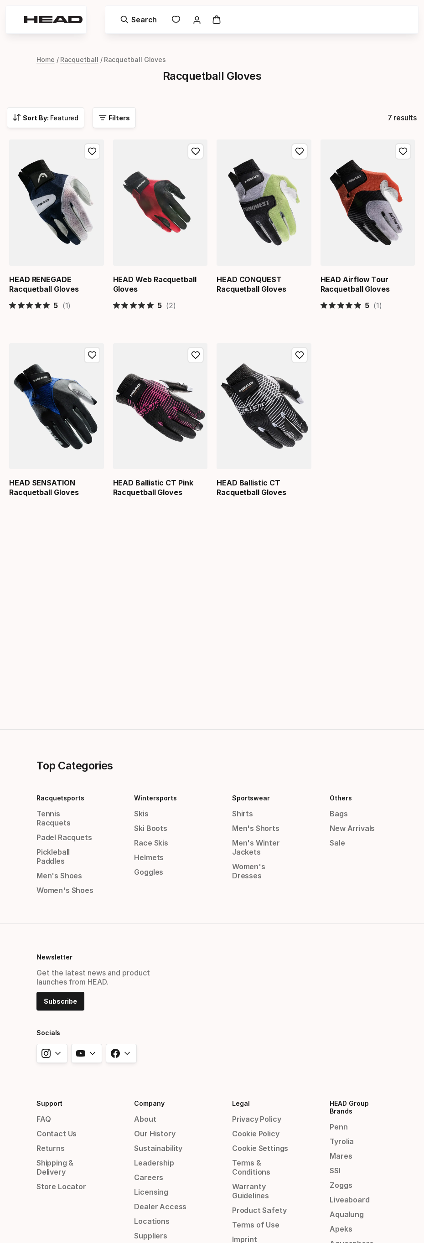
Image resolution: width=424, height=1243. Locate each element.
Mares (341, 1155)
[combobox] (45, 118)
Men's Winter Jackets (256, 847)
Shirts (242, 813)
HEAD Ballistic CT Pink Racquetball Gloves (153, 486)
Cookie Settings (260, 1148)
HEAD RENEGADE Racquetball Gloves (44, 284)
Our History (154, 1133)
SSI (335, 1170)
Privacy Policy (256, 1119)
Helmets (149, 857)
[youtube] (86, 1053)
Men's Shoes (59, 875)
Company (149, 1103)
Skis (141, 813)
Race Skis (151, 842)
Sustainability (158, 1148)
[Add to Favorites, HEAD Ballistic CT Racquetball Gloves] (299, 354)
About (145, 1119)
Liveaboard (349, 1199)
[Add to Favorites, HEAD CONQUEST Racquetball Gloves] (299, 151)
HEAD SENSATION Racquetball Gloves (44, 486)
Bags (338, 813)
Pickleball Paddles (53, 856)
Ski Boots (150, 828)
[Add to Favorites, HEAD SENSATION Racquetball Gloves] (92, 354)
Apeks (341, 1228)
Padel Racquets (64, 837)
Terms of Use (255, 1224)
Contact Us (56, 1133)
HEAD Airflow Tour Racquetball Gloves (355, 284)
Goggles (148, 872)
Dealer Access (160, 1206)
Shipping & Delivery (54, 1167)
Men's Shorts (255, 828)
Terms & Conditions (251, 1167)
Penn (338, 1126)
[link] (176, 19)
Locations (151, 1221)
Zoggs (341, 1185)
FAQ (43, 1119)
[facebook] (121, 1053)
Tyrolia (342, 1141)
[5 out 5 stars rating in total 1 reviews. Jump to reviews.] (40, 304)
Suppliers (150, 1235)
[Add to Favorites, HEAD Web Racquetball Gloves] (195, 151)
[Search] (139, 19)
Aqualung (347, 1214)
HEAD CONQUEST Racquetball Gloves (251, 284)
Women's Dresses (248, 871)
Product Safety (259, 1210)
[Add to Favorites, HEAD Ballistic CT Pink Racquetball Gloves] (195, 354)
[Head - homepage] (53, 19)
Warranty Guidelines (250, 1191)
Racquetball (79, 59)
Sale (337, 842)
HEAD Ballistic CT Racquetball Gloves (251, 486)
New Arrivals (352, 828)
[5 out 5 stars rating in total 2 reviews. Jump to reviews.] (144, 304)
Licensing (151, 1192)
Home (45, 59)
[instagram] (51, 1053)
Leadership (154, 1162)
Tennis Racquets (53, 818)
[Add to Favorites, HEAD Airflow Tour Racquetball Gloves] (403, 151)
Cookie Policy (255, 1133)
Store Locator (61, 1186)
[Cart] (216, 19)
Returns (50, 1148)
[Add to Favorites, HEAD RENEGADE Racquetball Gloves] (92, 151)
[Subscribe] (60, 1000)
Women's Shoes (64, 890)
